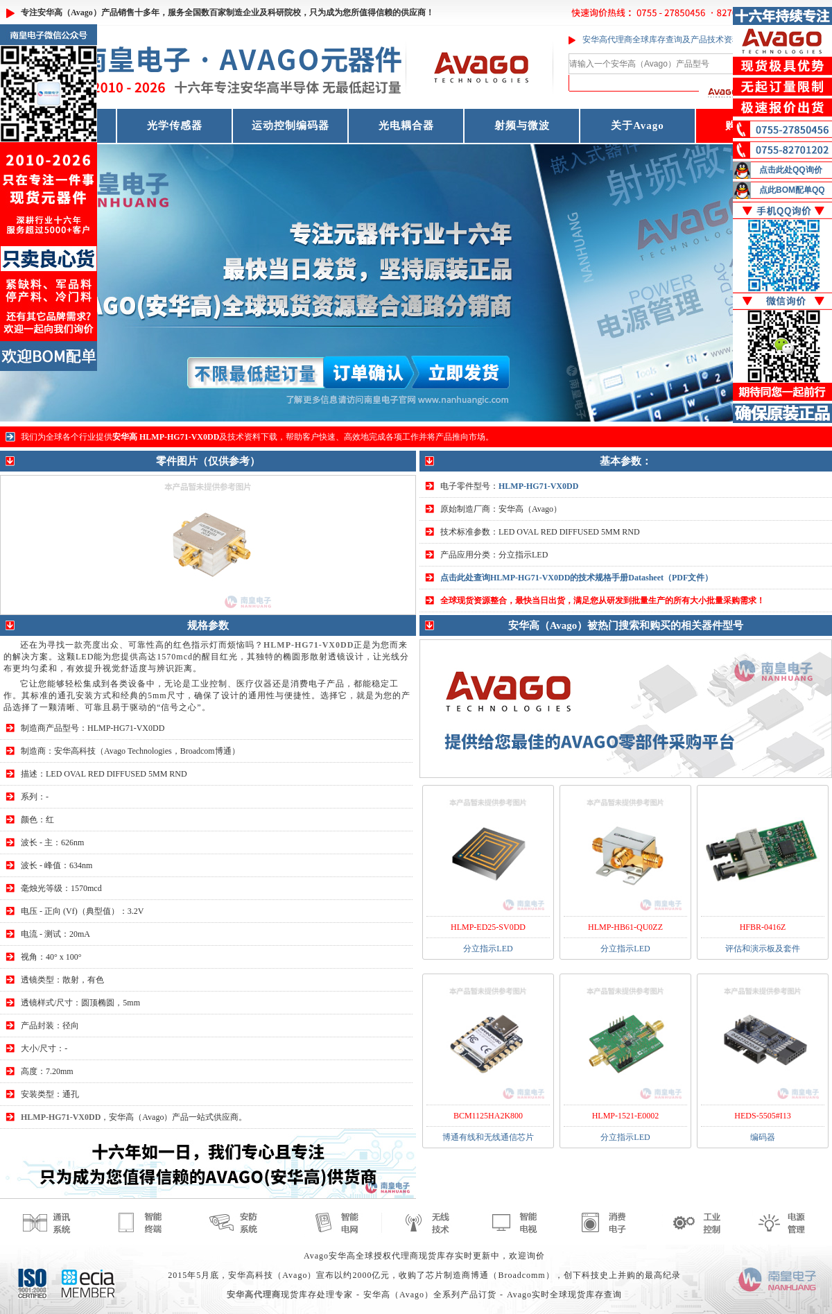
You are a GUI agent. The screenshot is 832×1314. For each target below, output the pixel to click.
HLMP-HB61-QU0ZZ (625, 927)
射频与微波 (522, 125)
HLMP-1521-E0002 (625, 1116)
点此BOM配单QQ (792, 190)
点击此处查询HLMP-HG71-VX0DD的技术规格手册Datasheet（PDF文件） (576, 577)
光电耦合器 (406, 125)
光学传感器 (174, 125)
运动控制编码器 (290, 125)
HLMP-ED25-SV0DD (488, 927)
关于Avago (637, 125)
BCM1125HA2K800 (488, 1116)
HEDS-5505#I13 (762, 1116)
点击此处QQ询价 (790, 170)
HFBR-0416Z (763, 927)
